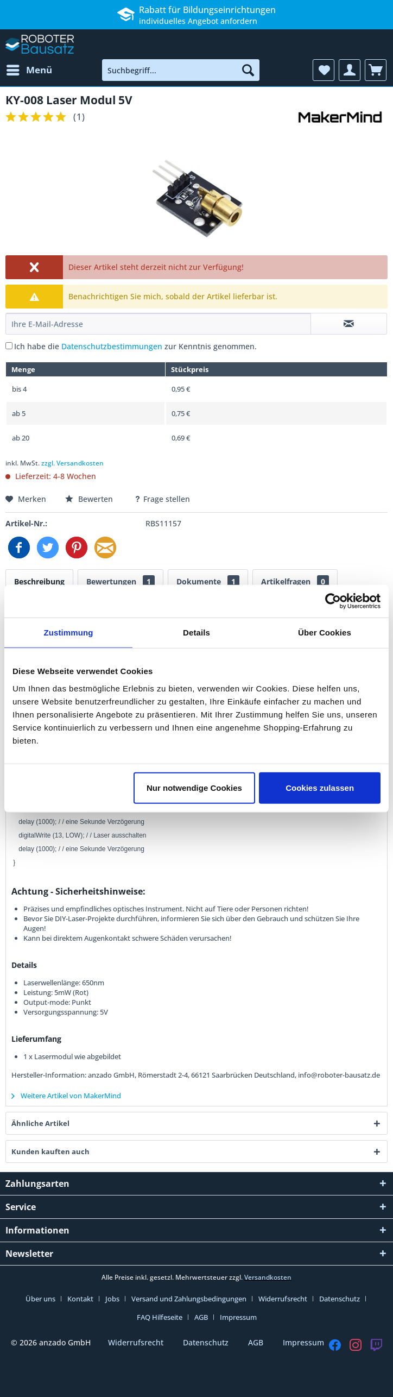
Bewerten (90, 499)
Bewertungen (120, 581)
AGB (201, 1317)
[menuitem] (29, 70)
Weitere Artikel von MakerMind (66, 1095)
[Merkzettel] (323, 70)
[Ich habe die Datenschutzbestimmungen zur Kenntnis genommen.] (8, 345)
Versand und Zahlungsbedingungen (188, 1299)
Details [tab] (196, 632)
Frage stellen (162, 499)
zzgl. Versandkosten (72, 463)
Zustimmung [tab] (68, 632)
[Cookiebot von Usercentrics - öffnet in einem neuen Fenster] (333, 601)
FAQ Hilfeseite (159, 1317)
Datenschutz (339, 1299)
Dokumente (207, 581)
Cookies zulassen (320, 787)
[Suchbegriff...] (180, 70)
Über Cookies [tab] (324, 632)
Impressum (238, 1317)
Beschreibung (39, 581)
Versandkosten (267, 1277)
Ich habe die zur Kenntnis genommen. (135, 346)
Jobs (112, 1299)
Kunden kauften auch (50, 1151)
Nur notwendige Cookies (194, 787)
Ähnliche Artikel (40, 1123)
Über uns (40, 1299)
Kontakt (80, 1299)
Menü (29, 68)
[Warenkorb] (375, 70)
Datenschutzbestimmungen (111, 346)
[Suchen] (248, 70)
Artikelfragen (295, 581)
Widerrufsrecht (282, 1299)
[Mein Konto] (349, 70)
